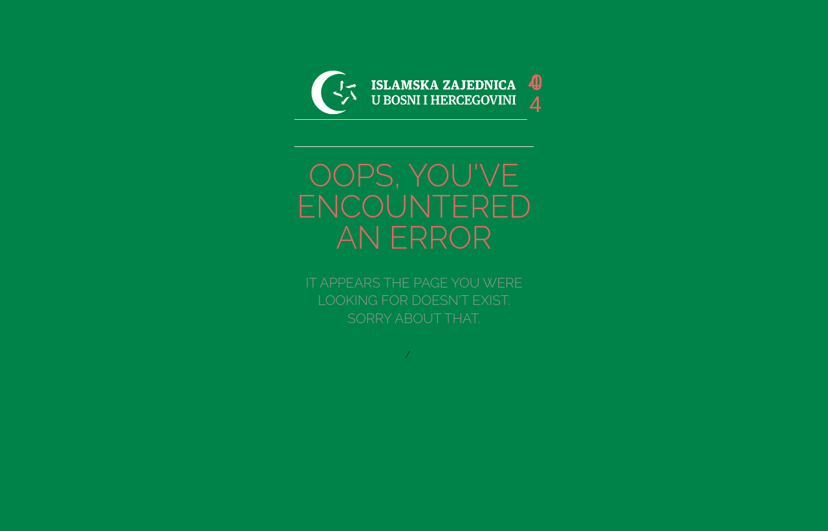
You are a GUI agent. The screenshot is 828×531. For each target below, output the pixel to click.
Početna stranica (369, 355)
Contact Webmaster (452, 355)
